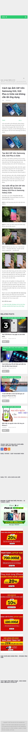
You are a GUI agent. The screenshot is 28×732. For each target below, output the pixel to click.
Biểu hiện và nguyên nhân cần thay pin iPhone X (13, 424)
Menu (3, 17)
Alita (3, 100)
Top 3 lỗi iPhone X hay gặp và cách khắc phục (13, 335)
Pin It (20, 120)
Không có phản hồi (12, 338)
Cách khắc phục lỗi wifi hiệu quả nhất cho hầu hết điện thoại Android (14, 365)
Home (3, 81)
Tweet (3, 120)
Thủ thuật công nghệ (10, 81)
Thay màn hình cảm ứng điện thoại (18, 722)
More (5, 341)
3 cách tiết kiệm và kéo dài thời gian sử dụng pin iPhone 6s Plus (13, 394)
